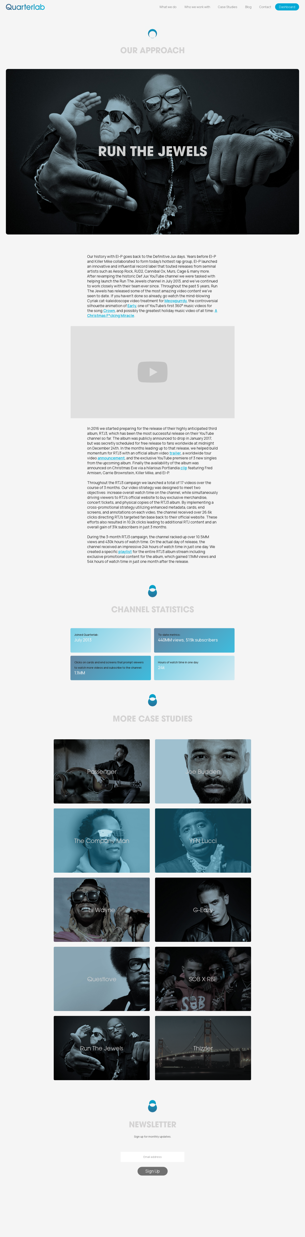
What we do (168, 7)
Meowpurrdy (176, 300)
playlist (125, 551)
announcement (111, 458)
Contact (265, 7)
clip (183, 468)
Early (132, 305)
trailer (175, 453)
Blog (248, 7)
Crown (109, 310)
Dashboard (287, 7)
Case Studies (227, 7)
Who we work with (197, 7)
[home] (25, 7)
